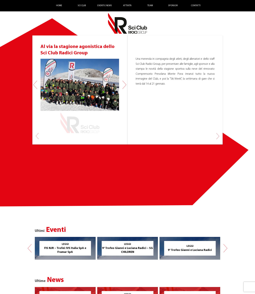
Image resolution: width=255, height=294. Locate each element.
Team (150, 5)
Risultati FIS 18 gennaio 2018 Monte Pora (218, 134)
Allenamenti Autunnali (37, 134)
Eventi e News (104, 5)
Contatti (196, 5)
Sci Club (82, 5)
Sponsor (173, 5)
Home (59, 5)
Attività (127, 5)
